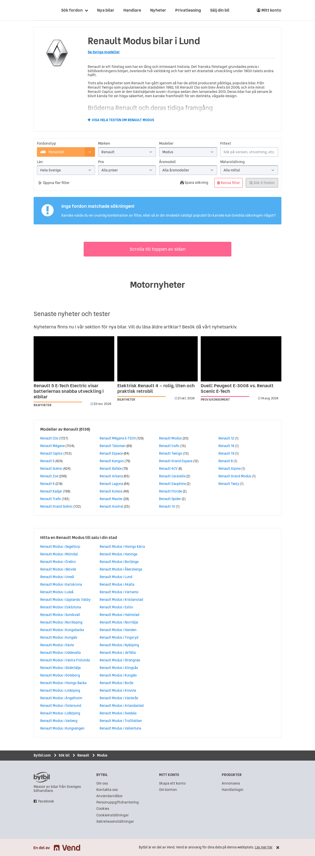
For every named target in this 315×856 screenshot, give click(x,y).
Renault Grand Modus (234, 476)
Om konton (168, 790)
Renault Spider (170, 498)
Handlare (132, 10)
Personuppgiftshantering (117, 802)
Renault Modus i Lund (116, 576)
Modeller (166, 143)
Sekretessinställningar (115, 821)
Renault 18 (226, 445)
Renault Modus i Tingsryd (119, 637)
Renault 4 (47, 483)
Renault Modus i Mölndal (59, 554)
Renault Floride (170, 491)
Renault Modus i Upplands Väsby (65, 599)
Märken (104, 143)
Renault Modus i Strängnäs (120, 660)
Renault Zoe (49, 476)
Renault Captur (51, 453)
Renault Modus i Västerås (119, 698)
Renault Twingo (170, 453)
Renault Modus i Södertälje (60, 667)
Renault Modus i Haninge (118, 554)
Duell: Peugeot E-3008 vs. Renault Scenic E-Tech (237, 388)
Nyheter (158, 10)
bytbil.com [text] (42, 777)
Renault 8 (225, 460)
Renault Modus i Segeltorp (60, 546)
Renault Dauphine (172, 483)
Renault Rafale (111, 468)
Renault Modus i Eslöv (116, 607)
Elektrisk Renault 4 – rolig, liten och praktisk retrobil (156, 388)
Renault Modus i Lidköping (60, 713)
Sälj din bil (219, 10)
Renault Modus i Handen (118, 629)
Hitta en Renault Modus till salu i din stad (78, 537)
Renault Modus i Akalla (117, 584)
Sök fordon (72, 10)
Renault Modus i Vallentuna (120, 728)
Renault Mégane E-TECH (118, 438)
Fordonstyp (46, 143)
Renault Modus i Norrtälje (119, 622)
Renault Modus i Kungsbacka (62, 629)
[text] (39, 10)
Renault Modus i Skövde (58, 569)
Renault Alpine (229, 468)
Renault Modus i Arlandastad (122, 705)
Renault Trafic (50, 498)
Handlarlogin (232, 790)
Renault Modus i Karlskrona (61, 584)
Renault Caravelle (172, 476)
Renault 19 (226, 453)
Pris (101, 162)
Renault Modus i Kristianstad (121, 599)
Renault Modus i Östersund (60, 705)
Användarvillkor (109, 796)
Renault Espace (111, 453)
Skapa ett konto (172, 783)
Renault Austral (111, 506)
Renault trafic (169, 445)
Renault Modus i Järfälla (118, 652)
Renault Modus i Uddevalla (60, 652)
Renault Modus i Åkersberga (121, 569)
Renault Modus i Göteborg (60, 675)
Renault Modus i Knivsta (118, 690)
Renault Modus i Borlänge (119, 561)
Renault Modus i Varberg (58, 720)
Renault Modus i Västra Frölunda (65, 660)
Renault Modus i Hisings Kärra (122, 546)
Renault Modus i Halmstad (119, 614)
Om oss (102, 783)
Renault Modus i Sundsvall (60, 614)
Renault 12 (226, 438)
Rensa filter (228, 182)
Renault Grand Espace (175, 460)
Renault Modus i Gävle (57, 644)
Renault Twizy (228, 483)
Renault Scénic (51, 468)
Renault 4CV (168, 468)
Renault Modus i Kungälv (58, 637)
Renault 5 (47, 460)
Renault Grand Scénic (56, 506)
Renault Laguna (111, 483)
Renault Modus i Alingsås (119, 667)
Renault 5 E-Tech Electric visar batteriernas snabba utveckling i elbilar (69, 391)
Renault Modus (170, 438)
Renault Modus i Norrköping (61, 622)
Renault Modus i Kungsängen (62, 728)
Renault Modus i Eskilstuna (60, 607)
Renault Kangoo (112, 460)
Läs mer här (264, 847)
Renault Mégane (52, 445)
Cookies (102, 809)
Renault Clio (49, 438)
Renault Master (111, 498)
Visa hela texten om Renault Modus (123, 120)
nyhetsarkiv (224, 326)
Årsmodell (167, 162)
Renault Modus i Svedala (118, 713)
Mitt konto (269, 10)
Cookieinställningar (112, 815)
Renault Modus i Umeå (57, 576)
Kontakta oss (107, 790)
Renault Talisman (113, 445)
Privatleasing (188, 10)
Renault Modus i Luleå (56, 591)
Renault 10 (167, 506)
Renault (70, 429)
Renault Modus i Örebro (58, 561)
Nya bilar (105, 10)
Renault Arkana (111, 476)
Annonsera (231, 783)
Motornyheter (157, 284)
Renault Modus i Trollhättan (121, 720)
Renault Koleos (111, 491)
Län (40, 162)
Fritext (225, 143)
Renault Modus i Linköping (60, 690)
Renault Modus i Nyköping (119, 644)
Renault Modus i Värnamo (119, 591)
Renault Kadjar (51, 491)
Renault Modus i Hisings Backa (63, 682)
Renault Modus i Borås (116, 682)
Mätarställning (232, 162)
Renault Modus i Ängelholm (61, 698)
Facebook (46, 801)
